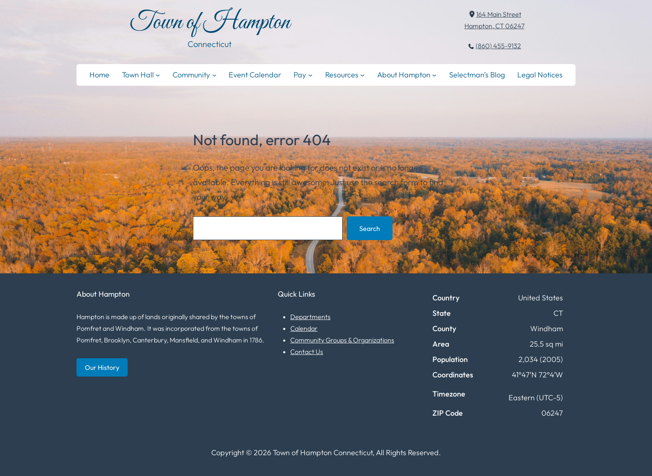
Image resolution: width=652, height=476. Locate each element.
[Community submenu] (214, 74)
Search (369, 228)
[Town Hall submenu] (158, 74)
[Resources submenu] (362, 74)
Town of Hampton (210, 22)
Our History (102, 367)
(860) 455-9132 (498, 46)
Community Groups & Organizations (342, 340)
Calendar (304, 328)
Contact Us (306, 351)
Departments (310, 316)
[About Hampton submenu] (434, 74)
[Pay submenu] (310, 74)
